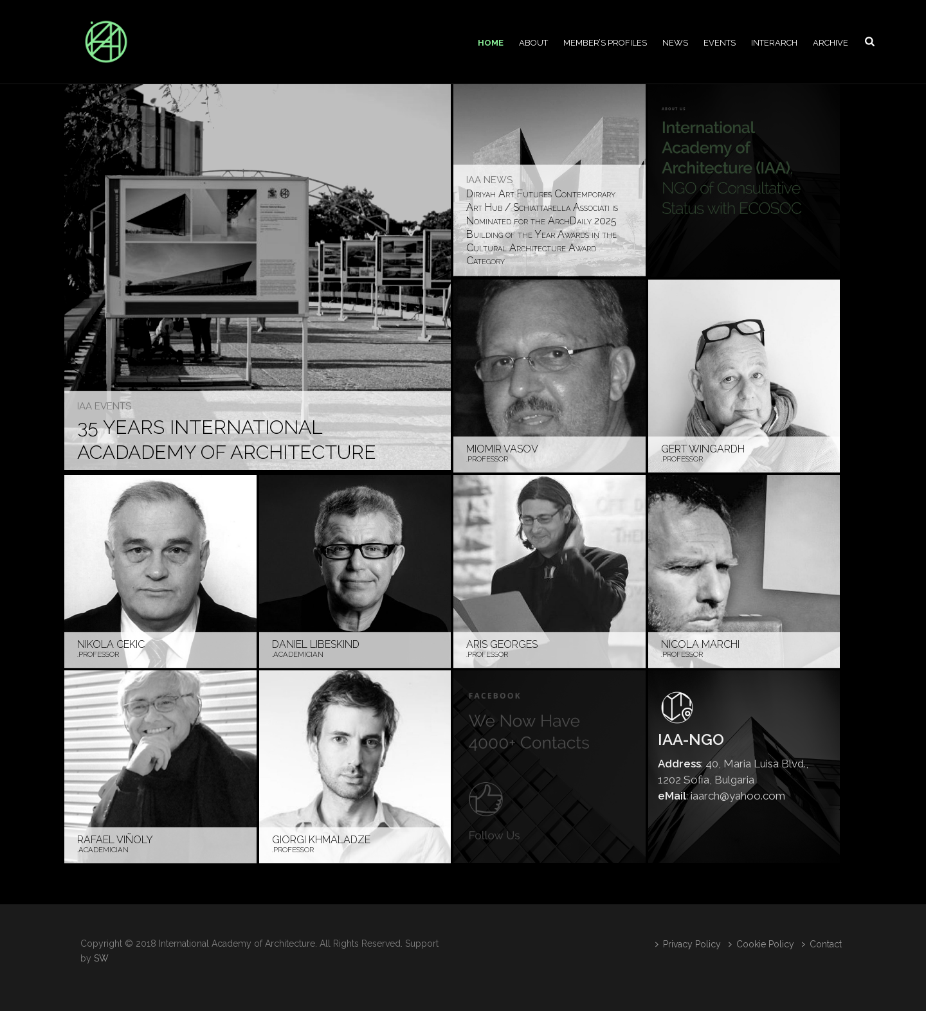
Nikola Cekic (111, 644)
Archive (830, 43)
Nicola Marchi (700, 644)
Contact (822, 944)
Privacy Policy (688, 944)
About (533, 43)
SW (101, 958)
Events (720, 43)
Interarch (774, 43)
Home (491, 43)
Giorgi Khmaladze (321, 840)
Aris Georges (502, 644)
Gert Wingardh (703, 449)
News (675, 43)
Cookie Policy (761, 944)
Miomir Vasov (502, 449)
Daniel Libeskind (315, 644)
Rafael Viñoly (115, 840)
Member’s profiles (605, 43)
